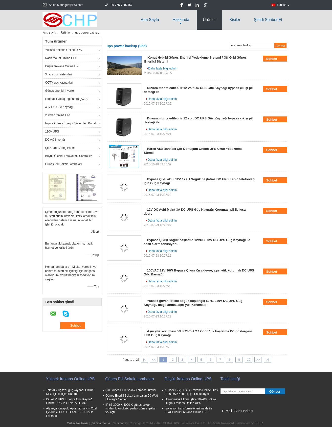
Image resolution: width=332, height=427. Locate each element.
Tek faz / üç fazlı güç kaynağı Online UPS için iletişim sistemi (70, 392)
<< (153, 359)
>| (267, 359)
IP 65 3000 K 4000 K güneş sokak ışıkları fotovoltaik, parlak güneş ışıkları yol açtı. (131, 408)
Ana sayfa (150, 20)
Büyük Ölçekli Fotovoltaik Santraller (68, 156)
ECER (258, 423)
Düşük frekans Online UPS (63, 66)
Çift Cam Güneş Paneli (60, 148)
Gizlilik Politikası (77, 423)
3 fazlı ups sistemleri (58, 74)
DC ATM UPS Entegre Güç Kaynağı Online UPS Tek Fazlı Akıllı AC (69, 401)
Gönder (274, 391)
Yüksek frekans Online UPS (63, 50)
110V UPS (52, 131)
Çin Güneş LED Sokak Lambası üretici (131, 390)
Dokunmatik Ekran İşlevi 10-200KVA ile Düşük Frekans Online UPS (190, 401)
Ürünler (209, 20)
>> (258, 359)
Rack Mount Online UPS (61, 58)
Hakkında (181, 20)
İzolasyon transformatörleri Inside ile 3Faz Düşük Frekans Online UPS (188, 410)
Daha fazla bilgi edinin (162, 68)
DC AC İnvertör (55, 139)
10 (248, 359)
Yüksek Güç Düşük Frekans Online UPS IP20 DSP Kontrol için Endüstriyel (191, 392)
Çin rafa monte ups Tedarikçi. (110, 423)
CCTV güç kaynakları (59, 82)
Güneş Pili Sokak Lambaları (63, 164)
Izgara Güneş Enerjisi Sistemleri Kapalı (71, 123)
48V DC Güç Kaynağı (59, 107)
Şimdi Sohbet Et (268, 20)
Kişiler (234, 20)
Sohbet (275, 58)
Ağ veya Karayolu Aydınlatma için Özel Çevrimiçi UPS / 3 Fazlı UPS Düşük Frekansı (71, 412)
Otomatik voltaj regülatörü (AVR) (66, 99)
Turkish (283, 5)
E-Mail (227, 411)
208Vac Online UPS (58, 115)
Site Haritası (243, 411)
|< (144, 359)
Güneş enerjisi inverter (60, 90)
